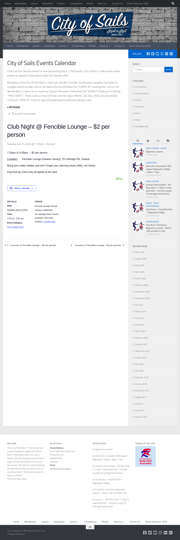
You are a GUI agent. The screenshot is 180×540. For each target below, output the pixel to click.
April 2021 (139, 371)
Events (60, 3)
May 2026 (139, 252)
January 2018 (141, 384)
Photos (90, 3)
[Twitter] (152, 53)
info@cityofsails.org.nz (60, 468)
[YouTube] (157, 53)
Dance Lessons (142, 93)
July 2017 (139, 404)
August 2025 (141, 258)
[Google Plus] (171, 53)
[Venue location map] (77, 216)
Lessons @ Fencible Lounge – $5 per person (33, 245)
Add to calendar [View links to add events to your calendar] (22, 188)
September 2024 (142, 298)
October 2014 (141, 417)
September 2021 (142, 351)
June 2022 (139, 318)
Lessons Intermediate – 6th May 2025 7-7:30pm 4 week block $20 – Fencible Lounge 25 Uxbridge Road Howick (111, 469)
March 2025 (140, 278)
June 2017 (139, 410)
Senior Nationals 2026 (137, 3)
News (137, 120)
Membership (20, 3)
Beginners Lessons (154, 151)
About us (101, 3)
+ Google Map (49, 222)
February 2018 (141, 377)
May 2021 (139, 364)
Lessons (34, 3)
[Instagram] (162, 53)
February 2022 (141, 338)
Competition (140, 87)
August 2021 (141, 357)
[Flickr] (166, 53)
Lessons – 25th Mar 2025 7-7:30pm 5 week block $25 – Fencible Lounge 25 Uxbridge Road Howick (111, 503)
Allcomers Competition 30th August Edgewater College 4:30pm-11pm (158, 169)
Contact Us (117, 3)
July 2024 (139, 305)
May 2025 (139, 265)
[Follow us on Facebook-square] (148, 53)
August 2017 (141, 397)
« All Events (13, 107)
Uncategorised (141, 126)
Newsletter (47, 3)
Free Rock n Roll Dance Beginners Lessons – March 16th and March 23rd (158, 228)
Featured (139, 106)
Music (137, 113)
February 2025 (141, 285)
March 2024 (140, 311)
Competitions (76, 3)
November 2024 (142, 291)
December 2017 (142, 390)
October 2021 (141, 344)
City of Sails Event (15, 227)
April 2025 (139, 272)
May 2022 (139, 324)
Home (8, 3)
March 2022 (140, 331)
